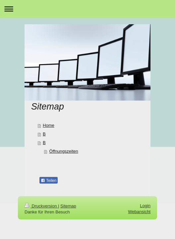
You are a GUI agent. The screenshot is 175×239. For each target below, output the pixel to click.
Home (48, 125)
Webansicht (139, 211)
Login (145, 205)
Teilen (48, 180)
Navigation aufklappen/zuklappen (87, 9)
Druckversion (41, 205)
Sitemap (68, 205)
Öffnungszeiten (63, 151)
